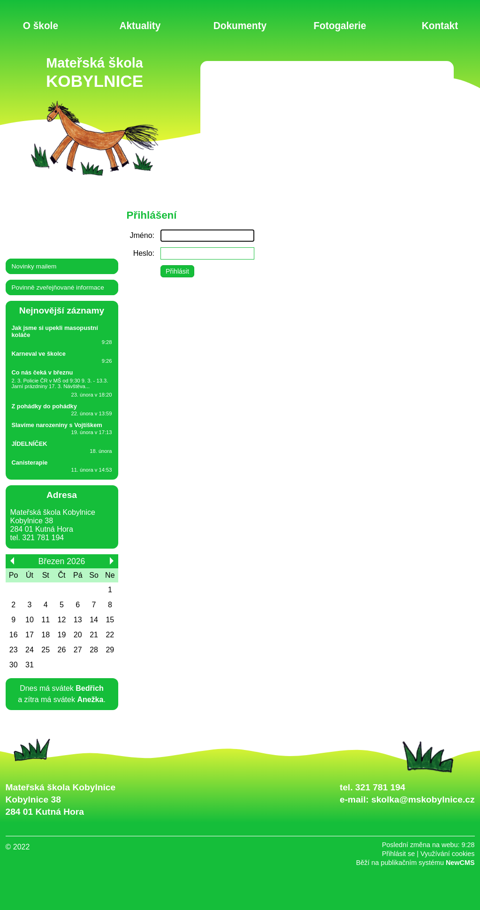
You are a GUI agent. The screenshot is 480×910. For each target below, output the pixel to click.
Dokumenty (240, 25)
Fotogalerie (339, 25)
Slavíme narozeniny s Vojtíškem (57, 424)
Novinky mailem (34, 266)
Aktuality (140, 25)
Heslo (142, 253)
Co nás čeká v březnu (42, 372)
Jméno (141, 235)
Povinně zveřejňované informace (58, 287)
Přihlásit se (398, 853)
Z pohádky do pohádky (44, 406)
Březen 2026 (61, 561)
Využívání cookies (447, 853)
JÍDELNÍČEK (29, 443)
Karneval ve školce (39, 353)
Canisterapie (30, 462)
